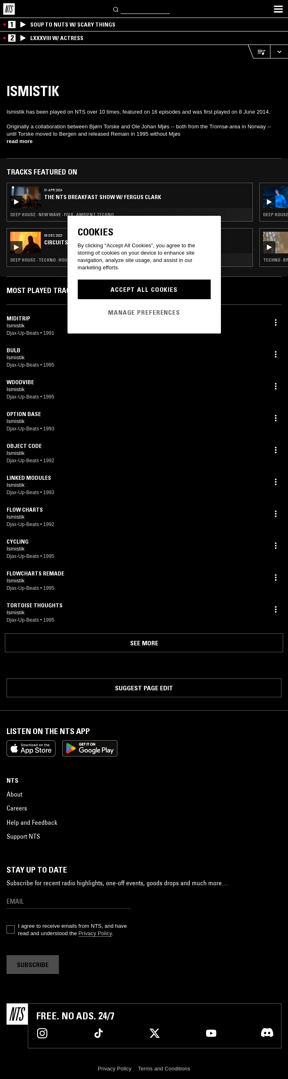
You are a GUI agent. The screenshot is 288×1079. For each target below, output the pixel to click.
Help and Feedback (32, 822)
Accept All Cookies (144, 289)
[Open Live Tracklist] (259, 51)
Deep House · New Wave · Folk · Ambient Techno (62, 214)
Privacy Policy (95, 933)
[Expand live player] (279, 51)
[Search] (116, 9)
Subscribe (33, 964)
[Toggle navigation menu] (278, 9)
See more (144, 643)
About (14, 794)
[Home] (9, 9)
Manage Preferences (144, 312)
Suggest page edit (144, 688)
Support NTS (23, 836)
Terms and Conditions (164, 1069)
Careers (17, 808)
